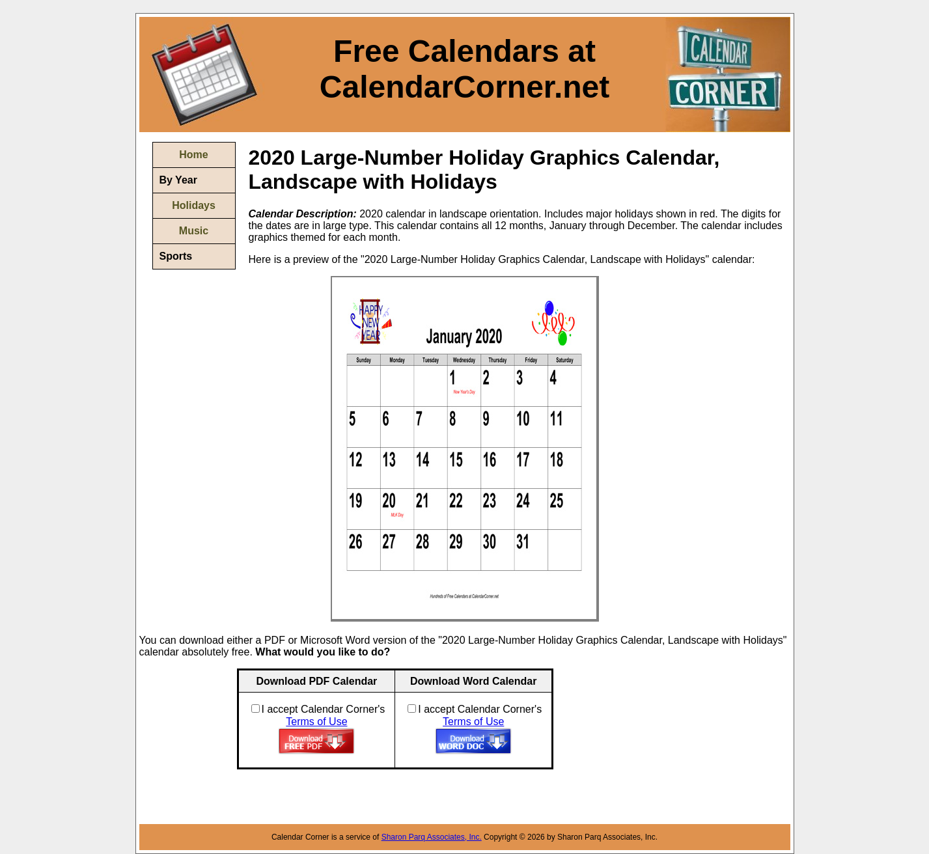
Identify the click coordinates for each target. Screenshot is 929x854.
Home (193, 154)
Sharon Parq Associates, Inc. (431, 837)
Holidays (193, 205)
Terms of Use (316, 721)
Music (193, 230)
